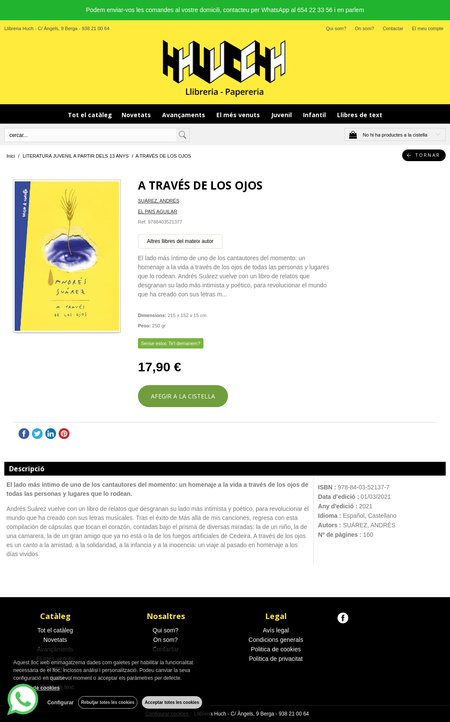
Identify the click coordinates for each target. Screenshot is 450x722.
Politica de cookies (276, 649)
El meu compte (428, 28)
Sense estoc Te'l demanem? (170, 343)
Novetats (137, 115)
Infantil (315, 115)
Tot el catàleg (90, 115)
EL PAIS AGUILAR (157, 211)
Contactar (393, 28)
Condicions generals (276, 639)
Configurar (60, 703)
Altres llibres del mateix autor (180, 241)
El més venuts (239, 115)
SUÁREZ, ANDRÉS (158, 200)
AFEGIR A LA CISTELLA (183, 396)
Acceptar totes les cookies (172, 702)
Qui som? (336, 28)
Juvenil (282, 115)
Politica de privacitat (276, 658)
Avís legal (276, 630)
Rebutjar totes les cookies (107, 702)
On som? (364, 28)
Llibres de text (359, 115)
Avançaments (184, 115)
